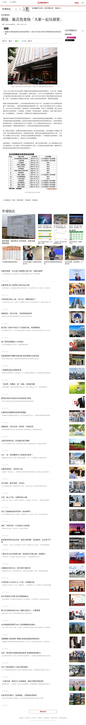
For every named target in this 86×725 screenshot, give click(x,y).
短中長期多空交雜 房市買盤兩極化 (14, 594)
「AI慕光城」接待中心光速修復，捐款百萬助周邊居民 (22, 679)
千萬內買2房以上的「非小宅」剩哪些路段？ (18, 297)
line (17, 42)
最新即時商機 (68, 35)
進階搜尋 (14, 2)
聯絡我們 (21, 715)
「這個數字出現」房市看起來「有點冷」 (46, 8)
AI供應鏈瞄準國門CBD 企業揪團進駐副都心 (18, 622)
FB (10, 42)
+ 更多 (82, 32)
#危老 (13, 198)
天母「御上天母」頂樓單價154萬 (14, 495)
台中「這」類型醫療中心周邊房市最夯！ (17, 453)
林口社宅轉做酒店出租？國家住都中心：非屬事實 (20, 608)
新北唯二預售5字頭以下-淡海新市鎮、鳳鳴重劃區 (20, 325)
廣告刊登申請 (54, 715)
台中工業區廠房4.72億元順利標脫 (14, 665)
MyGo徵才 (33, 715)
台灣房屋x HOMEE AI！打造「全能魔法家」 (18, 580)
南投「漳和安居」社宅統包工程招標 (15, 523)
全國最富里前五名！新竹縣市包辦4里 (16, 566)
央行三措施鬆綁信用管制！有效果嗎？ (16, 509)
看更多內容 (43, 709)
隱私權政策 (46, 715)
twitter (24, 42)
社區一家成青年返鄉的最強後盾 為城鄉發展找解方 (21, 651)
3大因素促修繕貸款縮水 (10, 260)
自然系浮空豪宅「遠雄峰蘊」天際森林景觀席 (19, 693)
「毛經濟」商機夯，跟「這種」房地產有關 (18, 382)
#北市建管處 (7, 198)
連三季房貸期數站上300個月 (12, 340)
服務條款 (40, 715)
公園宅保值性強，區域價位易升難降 (15, 439)
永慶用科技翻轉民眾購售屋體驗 (13, 410)
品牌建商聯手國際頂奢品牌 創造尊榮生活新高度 (20, 354)
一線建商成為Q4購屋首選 (11, 368)
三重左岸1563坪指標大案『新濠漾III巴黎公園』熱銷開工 (23, 552)
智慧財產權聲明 (63, 715)
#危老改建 (34, 198)
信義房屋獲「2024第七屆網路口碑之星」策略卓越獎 (21, 269)
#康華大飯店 (20, 198)
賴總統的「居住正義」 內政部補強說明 (16, 311)
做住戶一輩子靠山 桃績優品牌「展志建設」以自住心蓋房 (76, 225)
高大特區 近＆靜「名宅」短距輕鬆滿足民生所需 (60, 225)
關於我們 (27, 715)
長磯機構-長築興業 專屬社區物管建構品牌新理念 (20, 637)
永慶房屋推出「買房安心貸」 (12, 467)
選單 (6, 2)
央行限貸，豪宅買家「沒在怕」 (13, 481)
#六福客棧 (27, 198)
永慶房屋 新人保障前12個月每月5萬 (15, 283)
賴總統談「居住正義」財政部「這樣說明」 (18, 424)
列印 (30, 42)
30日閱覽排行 (71, 32)
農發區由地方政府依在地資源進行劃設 (16, 396)
